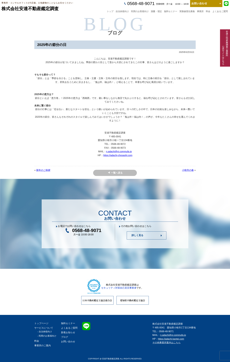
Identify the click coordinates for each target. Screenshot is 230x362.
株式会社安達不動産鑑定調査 (30, 8)
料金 (208, 10)
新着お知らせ (68, 332)
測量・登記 (156, 10)
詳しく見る (137, 235)
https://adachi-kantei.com (171, 339)
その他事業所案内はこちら (166, 342)
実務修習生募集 (187, 10)
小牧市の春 (188, 170)
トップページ (41, 323)
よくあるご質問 (220, 10)
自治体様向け (122, 10)
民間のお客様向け (140, 10)
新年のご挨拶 (43, 170)
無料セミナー (170, 10)
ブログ (64, 337)
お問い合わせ (68, 341)
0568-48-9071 (141, 3)
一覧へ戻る (117, 173)
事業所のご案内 (42, 345)
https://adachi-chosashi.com (117, 155)
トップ (110, 10)
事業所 (200, 10)
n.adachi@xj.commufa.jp (119, 151)
